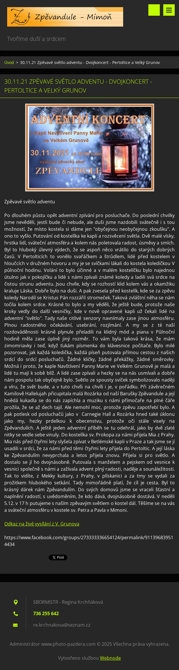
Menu (169, 10)
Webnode (110, 658)
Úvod (9, 62)
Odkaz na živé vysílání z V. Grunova (41, 524)
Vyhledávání (154, 10)
